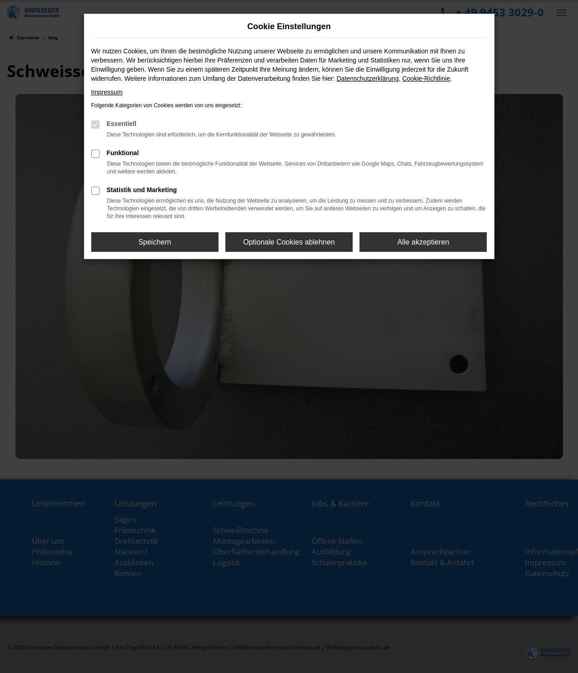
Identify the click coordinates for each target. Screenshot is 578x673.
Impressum (107, 92)
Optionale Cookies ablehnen (289, 242)
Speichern (154, 242)
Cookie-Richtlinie (426, 78)
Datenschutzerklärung (368, 78)
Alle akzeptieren (423, 242)
